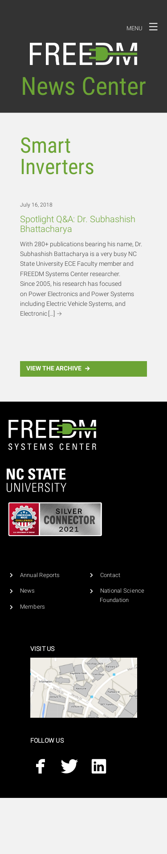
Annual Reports (40, 575)
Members (32, 606)
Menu (144, 27)
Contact (110, 575)
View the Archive (59, 368)
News (27, 590)
